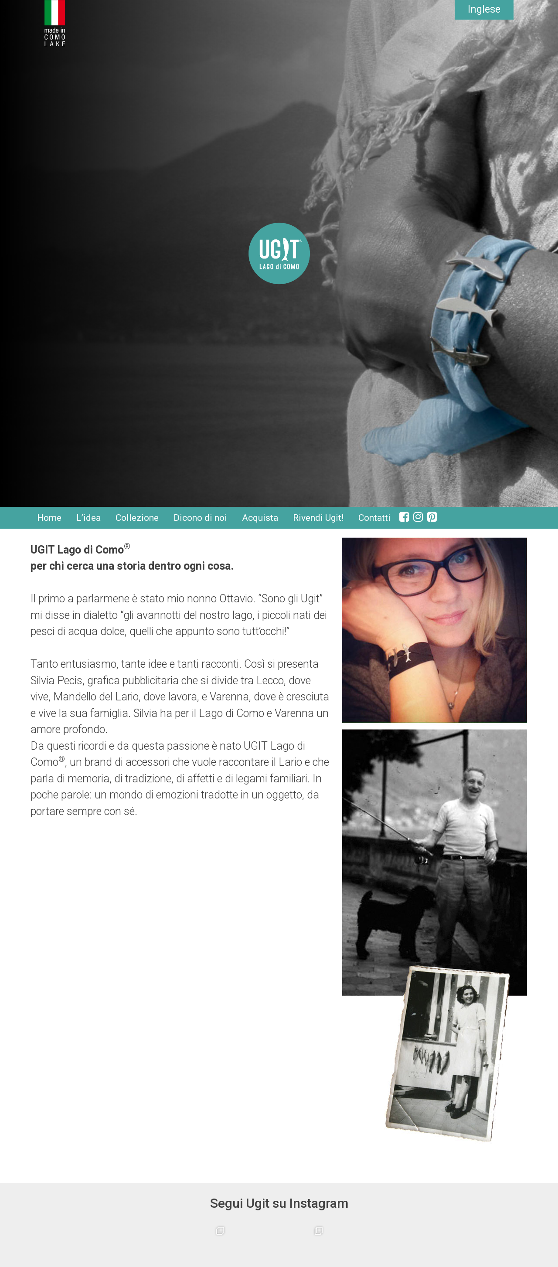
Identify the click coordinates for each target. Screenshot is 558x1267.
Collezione (137, 518)
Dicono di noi (200, 518)
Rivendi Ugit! (318, 518)
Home (49, 518)
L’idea (88, 518)
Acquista (260, 518)
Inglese (484, 9)
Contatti (374, 518)
